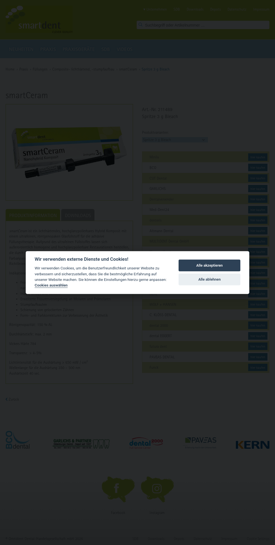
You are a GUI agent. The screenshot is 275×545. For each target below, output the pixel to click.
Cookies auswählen (51, 285)
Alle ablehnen (209, 279)
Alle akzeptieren (209, 265)
